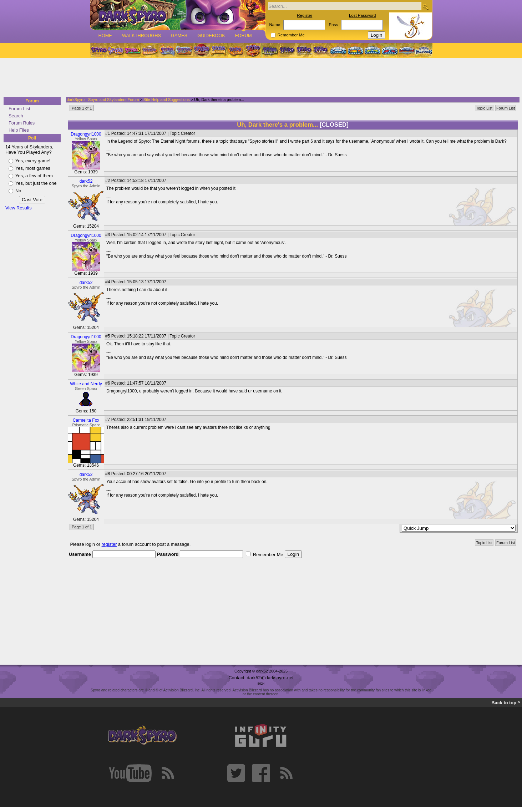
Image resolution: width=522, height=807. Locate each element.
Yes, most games (32, 168)
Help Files (19, 130)
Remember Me (291, 35)
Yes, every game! (32, 160)
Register (304, 15)
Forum (243, 35)
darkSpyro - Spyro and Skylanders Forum (103, 99)
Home (105, 35)
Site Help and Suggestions (166, 99)
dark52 (86, 181)
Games (179, 35)
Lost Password (362, 15)
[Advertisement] (259, 78)
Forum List (19, 108)
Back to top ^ (505, 702)
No (18, 190)
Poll (32, 138)
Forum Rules (22, 123)
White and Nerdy (86, 383)
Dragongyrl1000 (86, 134)
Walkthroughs (141, 35)
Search (16, 115)
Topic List (484, 108)
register (109, 544)
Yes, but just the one (36, 183)
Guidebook (211, 35)
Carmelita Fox (86, 420)
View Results (18, 207)
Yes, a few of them (34, 175)
